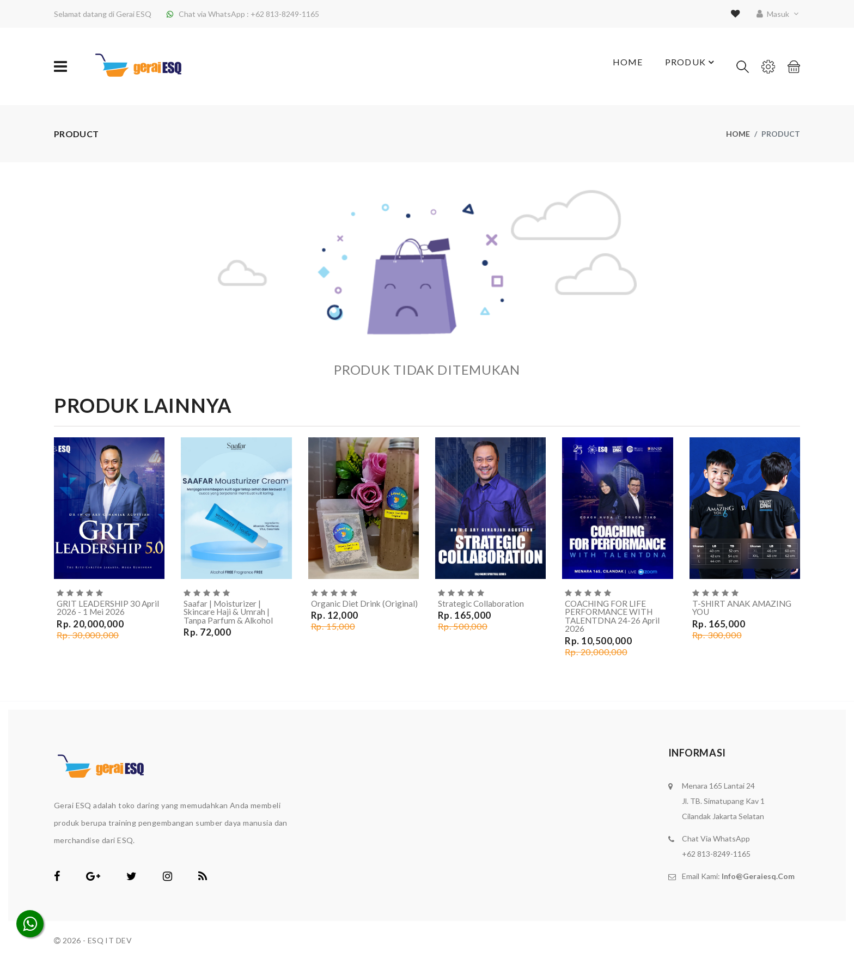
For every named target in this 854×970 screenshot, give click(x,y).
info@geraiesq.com (758, 877)
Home (621, 67)
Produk (688, 66)
